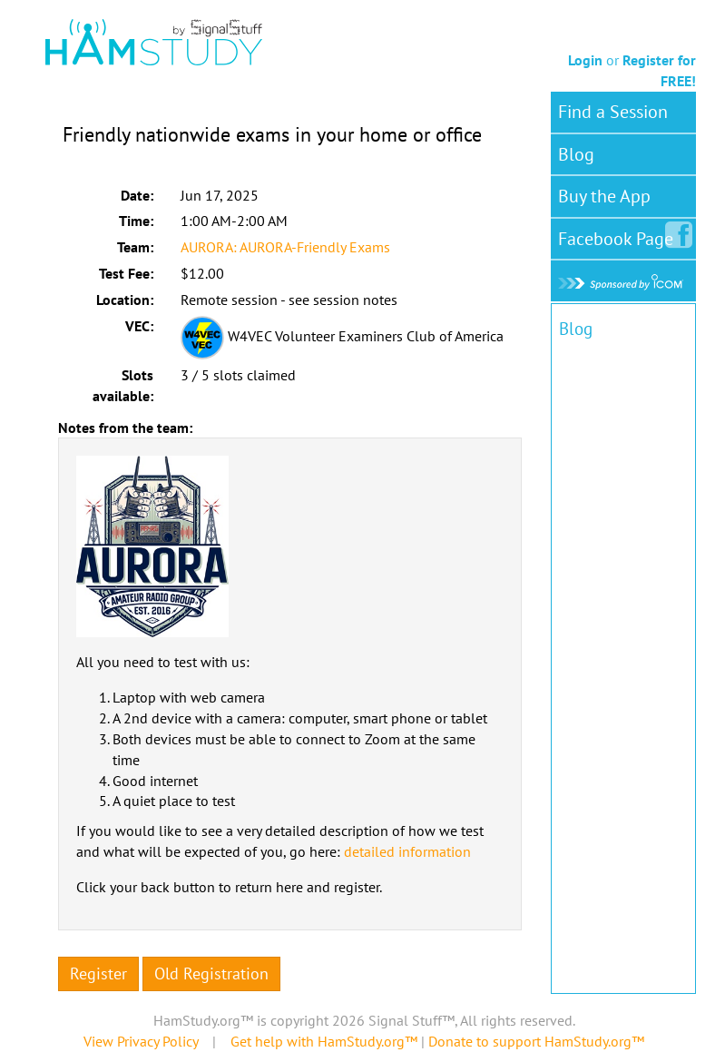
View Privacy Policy (140, 1041)
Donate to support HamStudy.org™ (536, 1041)
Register (98, 973)
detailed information (407, 851)
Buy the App (604, 196)
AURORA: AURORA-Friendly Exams (285, 247)
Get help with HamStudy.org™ (323, 1041)
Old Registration (211, 973)
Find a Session (613, 111)
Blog (576, 154)
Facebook (619, 235)
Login (585, 60)
